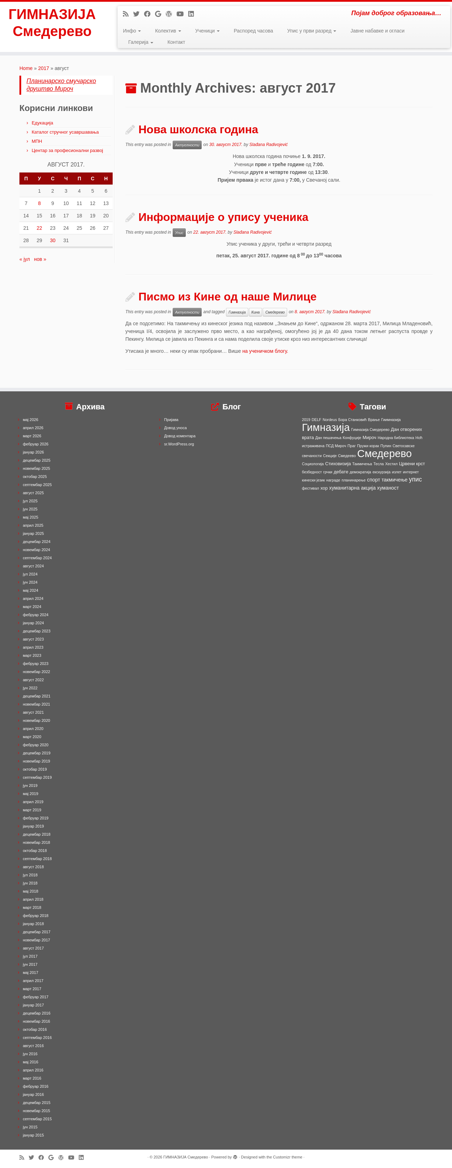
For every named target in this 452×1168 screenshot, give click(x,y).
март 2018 (32, 907)
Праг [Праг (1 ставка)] (351, 446)
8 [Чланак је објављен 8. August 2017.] (39, 203)
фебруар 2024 (35, 615)
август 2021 (33, 712)
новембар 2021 (36, 704)
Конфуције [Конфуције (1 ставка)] (352, 438)
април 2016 (33, 1070)
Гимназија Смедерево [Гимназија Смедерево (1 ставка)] (370, 429)
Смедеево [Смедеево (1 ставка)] (347, 456)
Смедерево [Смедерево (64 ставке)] (384, 453)
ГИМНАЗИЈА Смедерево (52, 22)
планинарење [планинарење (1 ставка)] (353, 480)
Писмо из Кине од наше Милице (227, 296)
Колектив (168, 31)
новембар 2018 (36, 842)
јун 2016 (30, 1054)
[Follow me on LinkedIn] (193, 14)
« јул (24, 259)
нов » (40, 259)
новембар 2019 (36, 761)
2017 (43, 68)
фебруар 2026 (35, 444)
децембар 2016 (36, 1013)
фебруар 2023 (35, 663)
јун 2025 (30, 509)
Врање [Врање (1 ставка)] (374, 419)
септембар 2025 (37, 485)
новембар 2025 (36, 468)
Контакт (176, 42)
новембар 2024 (36, 550)
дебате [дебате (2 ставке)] (341, 471)
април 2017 (33, 981)
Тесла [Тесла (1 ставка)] (378, 464)
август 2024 (33, 566)
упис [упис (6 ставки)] (415, 479)
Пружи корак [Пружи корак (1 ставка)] (368, 446)
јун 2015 (30, 1127)
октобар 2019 (35, 769)
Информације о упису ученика (223, 217)
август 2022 (33, 680)
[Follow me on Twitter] (138, 14)
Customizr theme (287, 1157)
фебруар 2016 (35, 1086)
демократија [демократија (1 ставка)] (360, 472)
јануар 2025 (33, 533)
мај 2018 (30, 891)
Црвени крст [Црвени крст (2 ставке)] (412, 463)
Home (25, 68)
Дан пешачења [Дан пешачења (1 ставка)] (328, 438)
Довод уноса (175, 428)
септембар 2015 (37, 1119)
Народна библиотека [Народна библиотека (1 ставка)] (395, 438)
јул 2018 (30, 875)
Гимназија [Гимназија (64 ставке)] (326, 427)
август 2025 (33, 493)
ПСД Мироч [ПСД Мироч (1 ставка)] (336, 446)
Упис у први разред (311, 31)
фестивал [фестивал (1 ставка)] (310, 488)
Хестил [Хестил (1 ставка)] (391, 464)
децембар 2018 (36, 834)
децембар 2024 (36, 541)
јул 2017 (30, 956)
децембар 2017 (36, 932)
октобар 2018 (35, 850)
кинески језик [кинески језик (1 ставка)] (313, 480)
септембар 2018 (37, 859)
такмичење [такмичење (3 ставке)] (394, 480)
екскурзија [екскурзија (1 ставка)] (382, 472)
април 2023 (33, 647)
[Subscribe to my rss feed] (128, 14)
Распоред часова (253, 31)
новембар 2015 (36, 1111)
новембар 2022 (36, 672)
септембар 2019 (37, 777)
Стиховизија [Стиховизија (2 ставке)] (338, 463)
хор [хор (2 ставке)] (324, 488)
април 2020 (33, 728)
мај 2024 (30, 590)
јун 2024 (30, 582)
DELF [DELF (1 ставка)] (316, 419)
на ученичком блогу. (265, 351)
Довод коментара (180, 436)
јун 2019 (30, 785)
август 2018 (33, 867)
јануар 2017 (33, 1005)
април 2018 (33, 899)
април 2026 (33, 428)
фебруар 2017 (35, 997)
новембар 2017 (36, 940)
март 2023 (32, 655)
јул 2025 (30, 501)
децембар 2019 (36, 753)
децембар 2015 (36, 1102)
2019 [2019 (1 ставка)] (306, 419)
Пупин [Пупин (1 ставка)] (385, 446)
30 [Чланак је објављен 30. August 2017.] (52, 240)
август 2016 (33, 1046)
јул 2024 (30, 574)
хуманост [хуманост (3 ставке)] (388, 488)
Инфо (132, 31)
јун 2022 (30, 688)
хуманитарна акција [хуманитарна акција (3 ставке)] (352, 488)
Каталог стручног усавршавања (65, 132)
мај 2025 (30, 517)
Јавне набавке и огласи (377, 31)
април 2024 (33, 598)
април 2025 (33, 525)
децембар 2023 (36, 631)
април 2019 (33, 802)
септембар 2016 (37, 1037)
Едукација (42, 122)
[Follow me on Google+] (160, 14)
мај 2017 (30, 972)
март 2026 (32, 436)
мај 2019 (30, 794)
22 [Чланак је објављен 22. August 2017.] (39, 228)
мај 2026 (30, 419)
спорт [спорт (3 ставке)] (373, 480)
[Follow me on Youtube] (182, 14)
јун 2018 (30, 883)
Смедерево (275, 312)
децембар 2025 (36, 460)
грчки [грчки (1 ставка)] (327, 472)
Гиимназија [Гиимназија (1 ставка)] (391, 419)
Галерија (140, 42)
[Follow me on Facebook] (149, 14)
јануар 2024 (33, 623)
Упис (179, 232)
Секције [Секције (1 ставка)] (330, 456)
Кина (255, 312)
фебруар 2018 (35, 915)
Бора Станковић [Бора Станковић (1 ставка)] (352, 419)
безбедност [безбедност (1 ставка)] (312, 472)
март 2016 (32, 1078)
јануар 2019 (33, 826)
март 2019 (32, 810)
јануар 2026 (33, 452)
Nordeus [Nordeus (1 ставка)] (330, 419)
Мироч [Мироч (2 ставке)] (369, 437)
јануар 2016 (33, 1094)
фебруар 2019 (35, 818)
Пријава (171, 419)
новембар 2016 (36, 1021)
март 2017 (32, 989)
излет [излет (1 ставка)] (397, 472)
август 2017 (33, 948)
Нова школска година (198, 129)
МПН (37, 141)
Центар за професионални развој (67, 150)
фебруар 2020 (35, 745)
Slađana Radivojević (268, 144)
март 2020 (32, 737)
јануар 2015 (33, 1135)
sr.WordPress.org (179, 444)
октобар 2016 (35, 1029)
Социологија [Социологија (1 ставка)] (313, 464)
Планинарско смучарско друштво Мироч (61, 84)
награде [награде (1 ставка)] (333, 480)
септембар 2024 (37, 558)
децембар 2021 (36, 696)
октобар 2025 (35, 476)
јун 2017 (30, 964)
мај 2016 (30, 1062)
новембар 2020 (36, 720)
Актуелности (187, 145)
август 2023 (33, 639)
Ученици (207, 31)
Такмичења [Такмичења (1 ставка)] (362, 464)
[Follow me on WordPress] (171, 14)
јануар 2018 (33, 924)
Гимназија (237, 312)
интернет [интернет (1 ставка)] (411, 472)
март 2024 (32, 607)
